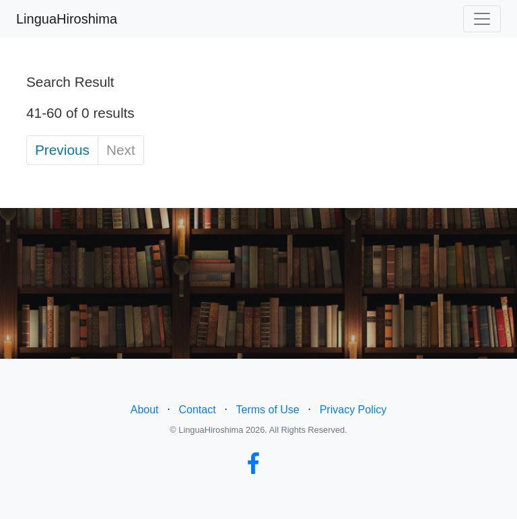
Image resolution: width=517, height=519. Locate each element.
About (145, 409)
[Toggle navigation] (482, 18)
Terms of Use (268, 409)
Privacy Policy (353, 409)
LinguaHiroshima (66, 18)
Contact (196, 409)
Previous (62, 150)
